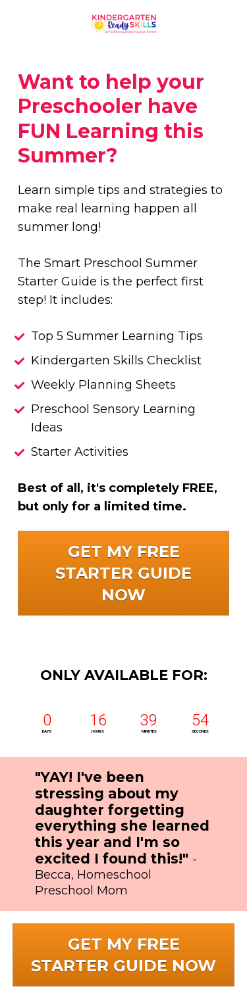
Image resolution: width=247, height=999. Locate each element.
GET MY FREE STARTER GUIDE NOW (123, 573)
